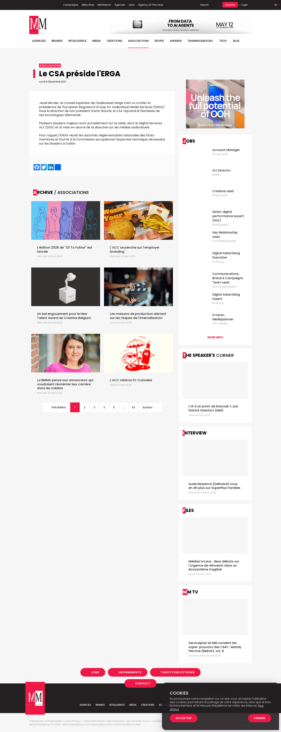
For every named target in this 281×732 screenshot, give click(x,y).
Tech (223, 41)
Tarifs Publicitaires (178, 672)
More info (215, 337)
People (159, 41)
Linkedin (38, 5)
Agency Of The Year (150, 5)
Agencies (39, 41)
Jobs (131, 5)
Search (204, 4)
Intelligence (77, 41)
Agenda (120, 5)
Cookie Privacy (72, 721)
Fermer (259, 718)
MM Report (104, 5)
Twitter (44, 5)
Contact (143, 683)
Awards (176, 41)
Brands (57, 41)
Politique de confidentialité (45, 721)
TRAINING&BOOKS (200, 41)
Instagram (50, 5)
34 (133, 407)
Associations (138, 41)
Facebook (32, 5)
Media (96, 41)
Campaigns (70, 5)
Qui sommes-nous (137, 721)
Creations (114, 41)
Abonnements (130, 672)
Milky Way (88, 5)
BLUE (236, 41)
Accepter (183, 718)
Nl (276, 4)
